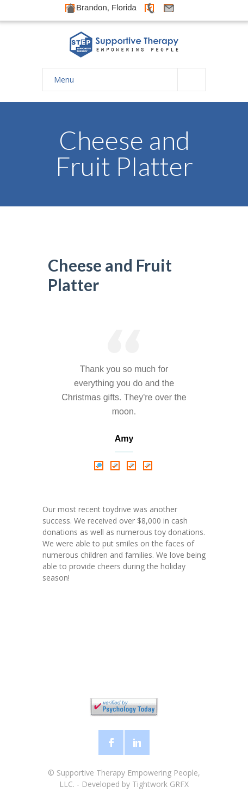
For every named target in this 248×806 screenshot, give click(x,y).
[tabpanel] (124, 393)
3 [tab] (132, 465)
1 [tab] (99, 465)
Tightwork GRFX (160, 784)
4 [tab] (148, 465)
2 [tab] (115, 465)
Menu (129, 79)
